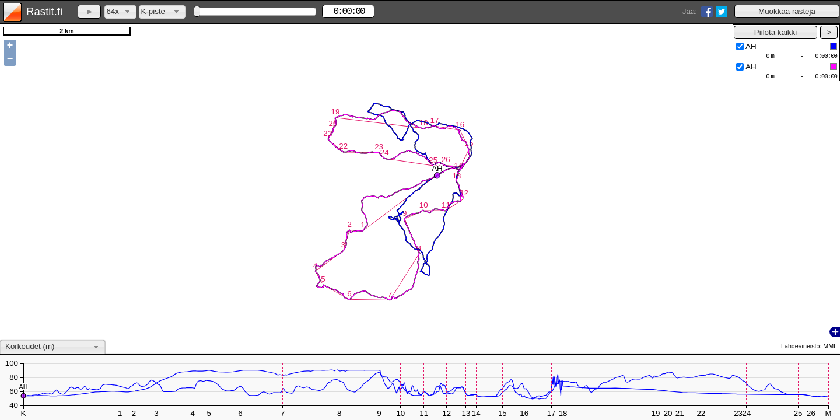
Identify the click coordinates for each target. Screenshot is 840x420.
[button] (786, 11)
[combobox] (120, 12)
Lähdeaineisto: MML (809, 345)
